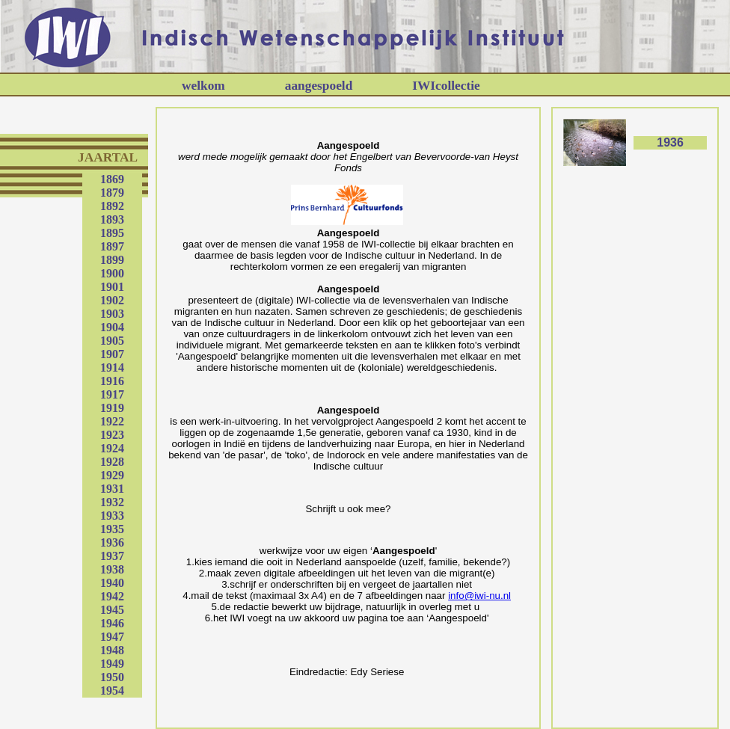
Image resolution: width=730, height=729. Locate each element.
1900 (112, 273)
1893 (112, 219)
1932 (112, 502)
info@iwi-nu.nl (479, 595)
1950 (112, 677)
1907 (112, 354)
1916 (112, 381)
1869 (112, 179)
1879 (112, 192)
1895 (112, 233)
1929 (112, 475)
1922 (112, 421)
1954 (112, 690)
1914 (112, 367)
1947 (112, 636)
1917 (112, 394)
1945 (112, 609)
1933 (112, 515)
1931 (112, 488)
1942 (112, 596)
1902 (112, 300)
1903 (112, 313)
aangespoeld (319, 86)
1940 (112, 582)
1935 (112, 529)
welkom (203, 86)
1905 (112, 340)
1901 (112, 286)
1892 (112, 206)
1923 (112, 434)
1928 (112, 461)
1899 (112, 259)
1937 (112, 556)
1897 (112, 246)
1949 (112, 663)
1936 (112, 542)
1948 (112, 650)
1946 (112, 623)
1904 (112, 327)
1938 (112, 569)
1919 (112, 408)
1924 (112, 448)
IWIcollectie (445, 86)
